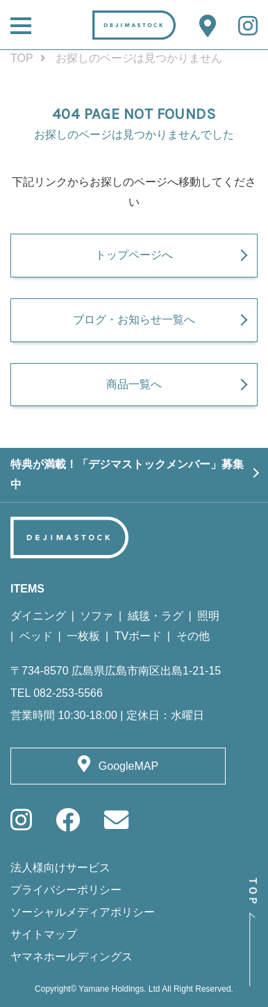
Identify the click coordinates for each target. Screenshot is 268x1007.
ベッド (36, 636)
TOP (21, 58)
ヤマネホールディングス (71, 956)
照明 (208, 616)
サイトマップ (43, 934)
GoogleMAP (128, 766)
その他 (193, 636)
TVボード (138, 636)
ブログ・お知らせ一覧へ (134, 319)
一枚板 (83, 636)
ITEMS (27, 589)
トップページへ (134, 255)
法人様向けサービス (60, 867)
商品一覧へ (134, 384)
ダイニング (38, 616)
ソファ (96, 616)
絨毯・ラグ (155, 616)
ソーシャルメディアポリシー (82, 912)
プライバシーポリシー (66, 890)
